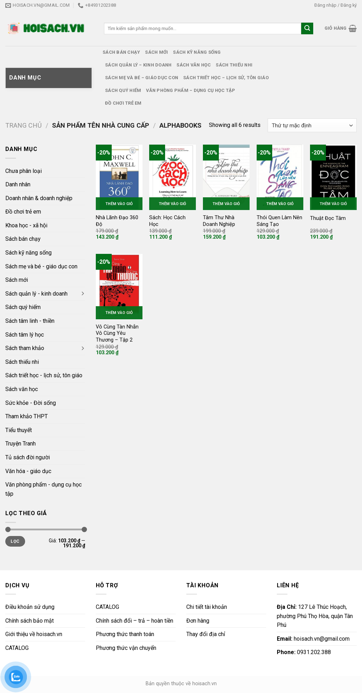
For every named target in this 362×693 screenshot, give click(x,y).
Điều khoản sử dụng (29, 607)
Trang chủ (23, 125)
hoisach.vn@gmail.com (313, 638)
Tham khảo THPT (26, 416)
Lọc (15, 541)
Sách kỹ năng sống (197, 52)
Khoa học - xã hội (26, 225)
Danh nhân (17, 184)
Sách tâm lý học (24, 334)
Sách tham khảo (24, 348)
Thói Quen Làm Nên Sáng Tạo (279, 221)
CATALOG (17, 648)
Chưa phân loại (23, 171)
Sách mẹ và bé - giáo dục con (41, 266)
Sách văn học (193, 65)
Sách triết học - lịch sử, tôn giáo (43, 375)
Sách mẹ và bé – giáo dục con (141, 77)
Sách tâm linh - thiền (29, 321)
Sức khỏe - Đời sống (30, 403)
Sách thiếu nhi (234, 65)
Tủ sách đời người (27, 457)
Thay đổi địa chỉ (205, 634)
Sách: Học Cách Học (167, 221)
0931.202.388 (304, 652)
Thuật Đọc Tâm (328, 218)
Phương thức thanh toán (125, 634)
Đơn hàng (197, 620)
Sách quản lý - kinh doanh (36, 293)
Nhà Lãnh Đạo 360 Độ (117, 221)
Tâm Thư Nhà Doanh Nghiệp (219, 221)
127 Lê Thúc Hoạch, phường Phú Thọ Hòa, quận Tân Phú (315, 616)
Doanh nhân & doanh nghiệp (38, 198)
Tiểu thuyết (18, 430)
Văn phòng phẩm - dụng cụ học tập (43, 489)
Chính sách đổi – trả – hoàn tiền (134, 620)
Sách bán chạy (121, 52)
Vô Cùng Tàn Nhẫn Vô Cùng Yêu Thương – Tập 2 (117, 333)
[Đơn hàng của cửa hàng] (312, 125)
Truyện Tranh (20, 443)
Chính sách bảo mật (29, 620)
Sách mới (156, 52)
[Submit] (307, 29)
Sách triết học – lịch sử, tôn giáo (226, 77)
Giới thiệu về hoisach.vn (33, 634)
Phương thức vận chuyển (126, 648)
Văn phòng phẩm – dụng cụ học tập (190, 90)
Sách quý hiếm (123, 90)
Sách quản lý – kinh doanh (138, 65)
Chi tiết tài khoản (206, 607)
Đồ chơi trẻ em (123, 103)
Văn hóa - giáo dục (28, 471)
